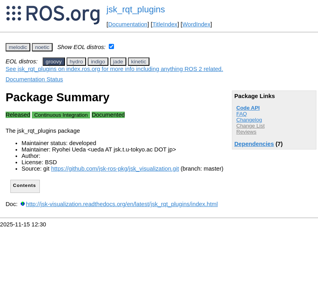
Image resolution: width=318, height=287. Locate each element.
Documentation (127, 24)
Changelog (249, 120)
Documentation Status (34, 79)
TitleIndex (164, 24)
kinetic (138, 62)
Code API (248, 108)
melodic (18, 47)
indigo (98, 62)
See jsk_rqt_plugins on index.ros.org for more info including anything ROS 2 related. (114, 69)
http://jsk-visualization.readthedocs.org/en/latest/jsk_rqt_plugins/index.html (122, 204)
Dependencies (254, 144)
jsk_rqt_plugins (135, 9)
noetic (42, 47)
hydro (76, 62)
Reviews (246, 132)
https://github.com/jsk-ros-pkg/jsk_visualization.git (115, 168)
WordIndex (196, 24)
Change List (250, 126)
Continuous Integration (61, 115)
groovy (54, 62)
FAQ (241, 114)
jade (118, 62)
